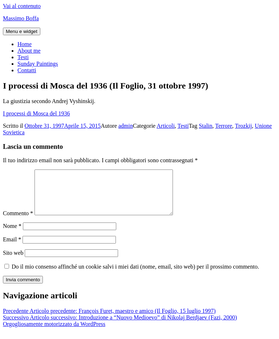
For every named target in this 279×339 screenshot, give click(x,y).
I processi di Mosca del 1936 (36, 113)
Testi (23, 57)
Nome (12, 235)
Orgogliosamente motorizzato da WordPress (54, 333)
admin (125, 126)
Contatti (26, 70)
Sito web (13, 261)
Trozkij (243, 126)
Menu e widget (21, 31)
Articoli (166, 126)
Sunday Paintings (37, 64)
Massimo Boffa (21, 18)
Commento (18, 222)
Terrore (223, 126)
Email (12, 248)
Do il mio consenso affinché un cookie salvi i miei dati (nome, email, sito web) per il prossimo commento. (135, 275)
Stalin (205, 126)
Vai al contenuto (22, 6)
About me (29, 51)
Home (24, 44)
